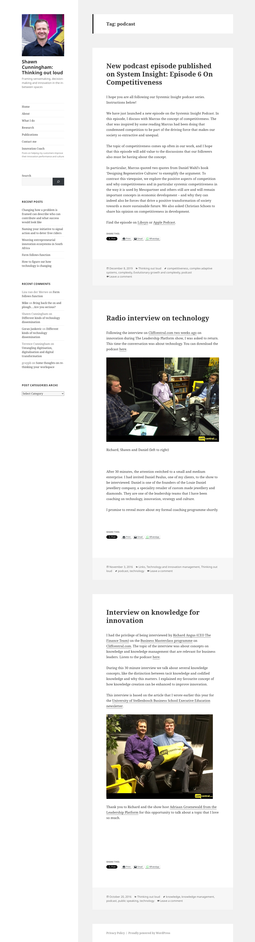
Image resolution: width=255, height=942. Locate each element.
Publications (30, 134)
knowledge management (198, 897)
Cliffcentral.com (118, 646)
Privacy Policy (115, 933)
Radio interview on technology (157, 317)
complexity (125, 272)
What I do (28, 120)
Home (26, 107)
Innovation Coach (43, 152)
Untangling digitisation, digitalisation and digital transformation (38, 352)
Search (26, 176)
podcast (186, 272)
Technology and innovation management (173, 567)
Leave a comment (120, 276)
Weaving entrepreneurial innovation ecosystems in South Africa (42, 244)
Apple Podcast (164, 222)
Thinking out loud (149, 268)
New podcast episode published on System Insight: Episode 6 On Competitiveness (159, 74)
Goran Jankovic (32, 329)
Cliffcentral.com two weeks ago (172, 333)
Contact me (29, 141)
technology (137, 571)
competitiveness (177, 268)
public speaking (128, 901)
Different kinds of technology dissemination (40, 333)
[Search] (58, 182)
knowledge (173, 897)
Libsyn (143, 222)
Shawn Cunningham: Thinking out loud (42, 67)
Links (142, 567)
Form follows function (36, 255)
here (122, 349)
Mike (25, 303)
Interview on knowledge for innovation (153, 616)
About (26, 114)
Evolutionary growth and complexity (156, 272)
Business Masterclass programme (166, 640)
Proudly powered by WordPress (149, 933)
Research (28, 127)
